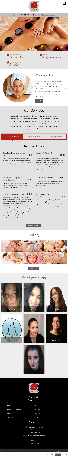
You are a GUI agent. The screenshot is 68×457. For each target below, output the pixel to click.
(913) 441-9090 (25, 15)
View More (33, 268)
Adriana (56, 309)
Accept (58, 455)
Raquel (34, 340)
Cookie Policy (50, 455)
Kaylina (33, 371)
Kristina (56, 340)
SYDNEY (34, 309)
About (39, 101)
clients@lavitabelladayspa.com (45, 15)
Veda (11, 340)
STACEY (12, 309)
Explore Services (33, 225)
